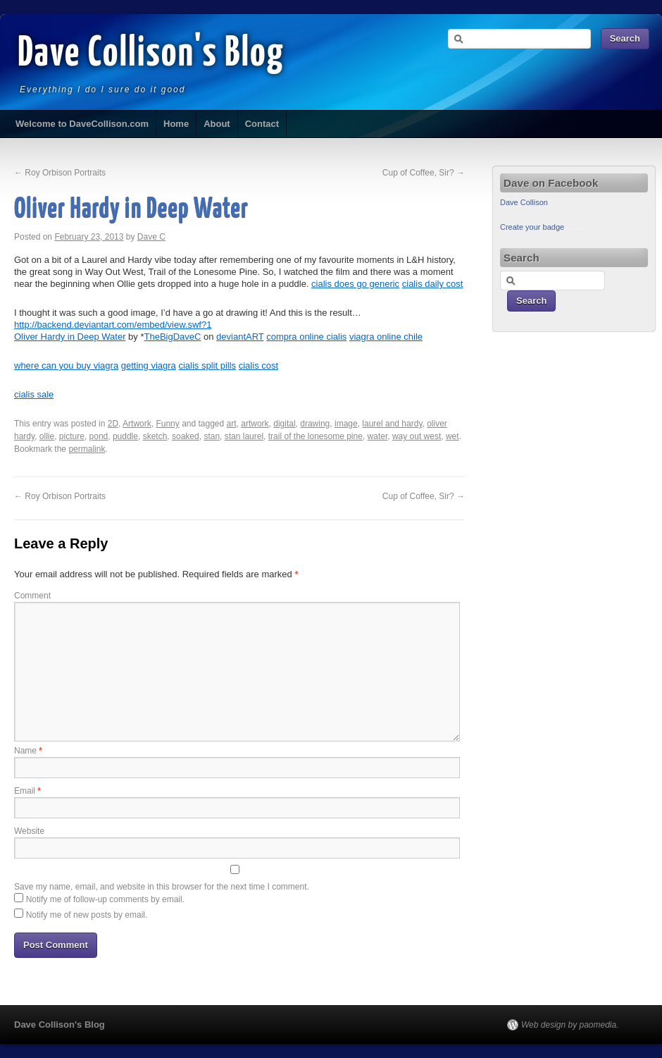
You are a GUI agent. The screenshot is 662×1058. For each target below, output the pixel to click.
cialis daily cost (432, 283)
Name (28, 751)
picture (72, 436)
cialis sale (34, 394)
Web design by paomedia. (570, 1025)
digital (284, 424)
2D (113, 424)
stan (212, 436)
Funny (167, 424)
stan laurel (244, 436)
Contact (262, 123)
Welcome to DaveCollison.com (82, 123)
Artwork (137, 424)
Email (27, 791)
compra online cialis (306, 336)
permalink (86, 449)
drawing (315, 424)
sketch (155, 436)
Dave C (151, 237)
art (232, 424)
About (217, 123)
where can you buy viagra (66, 365)
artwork (254, 424)
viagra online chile (386, 336)
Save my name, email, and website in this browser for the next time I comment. (161, 887)
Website (29, 831)
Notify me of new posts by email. (87, 915)
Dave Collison (524, 202)
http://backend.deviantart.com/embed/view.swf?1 (112, 324)
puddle (125, 436)
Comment (32, 596)
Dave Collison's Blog (151, 54)
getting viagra (148, 365)
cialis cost (258, 365)
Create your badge (532, 227)
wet (452, 436)
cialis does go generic (355, 283)
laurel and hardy (392, 424)
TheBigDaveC (172, 336)
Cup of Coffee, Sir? (423, 173)
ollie (46, 436)
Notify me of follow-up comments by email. (105, 899)
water (378, 436)
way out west (416, 436)
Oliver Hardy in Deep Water (69, 336)
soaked (185, 436)
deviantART (239, 336)
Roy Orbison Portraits (60, 173)
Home (176, 123)
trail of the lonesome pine (315, 436)
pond (98, 436)
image (346, 424)
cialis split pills (207, 365)
